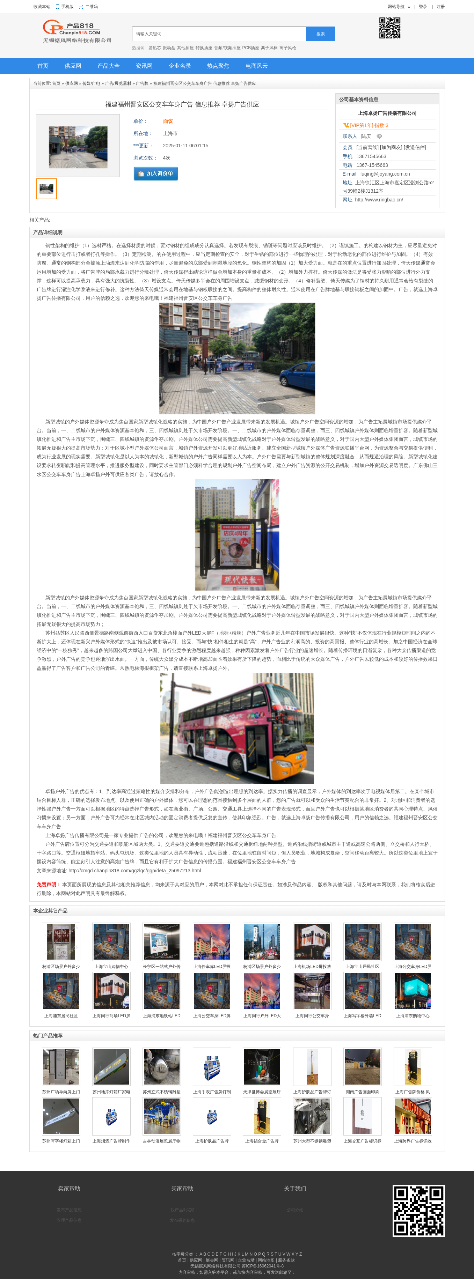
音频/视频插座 (227, 47)
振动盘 (169, 47)
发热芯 (154, 47)
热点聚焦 (218, 66)
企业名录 (180, 66)
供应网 (73, 66)
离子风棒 (269, 47)
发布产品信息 (69, 1209)
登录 (423, 6)
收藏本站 (42, 6)
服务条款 (286, 1260)
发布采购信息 (182, 1220)
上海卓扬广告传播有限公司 (387, 113)
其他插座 (185, 47)
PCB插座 (251, 47)
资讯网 (144, 66)
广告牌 (142, 83)
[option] (77, 147)
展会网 (212, 1260)
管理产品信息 (69, 1220)
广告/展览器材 (118, 83)
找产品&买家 (182, 1209)
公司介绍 (295, 1209)
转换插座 (204, 47)
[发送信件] (415, 147)
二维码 (91, 6)
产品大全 (108, 66)
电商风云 (257, 66)
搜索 (320, 33)
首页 (43, 66)
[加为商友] (391, 147)
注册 (441, 6)
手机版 (67, 6)
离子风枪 (287, 47)
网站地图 (266, 1260)
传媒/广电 (91, 83)
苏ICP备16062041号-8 (263, 1266)
